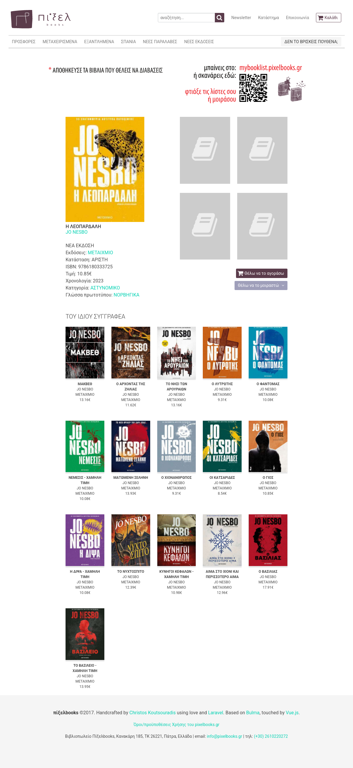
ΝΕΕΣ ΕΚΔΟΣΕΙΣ (199, 41)
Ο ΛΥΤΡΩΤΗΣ (222, 384)
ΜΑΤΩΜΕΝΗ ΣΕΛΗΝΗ (130, 478)
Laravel (215, 712)
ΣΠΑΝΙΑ (128, 41)
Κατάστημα (268, 17)
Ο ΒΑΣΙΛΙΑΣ (268, 572)
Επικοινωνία (297, 17)
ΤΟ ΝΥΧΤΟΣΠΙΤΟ (130, 572)
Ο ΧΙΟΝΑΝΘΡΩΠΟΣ (176, 478)
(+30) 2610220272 (271, 736)
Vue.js (292, 712)
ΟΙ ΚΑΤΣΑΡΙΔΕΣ (222, 478)
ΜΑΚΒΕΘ (85, 384)
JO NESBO (77, 232)
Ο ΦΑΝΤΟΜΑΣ (268, 384)
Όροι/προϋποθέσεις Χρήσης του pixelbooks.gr (177, 724)
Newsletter (241, 17)
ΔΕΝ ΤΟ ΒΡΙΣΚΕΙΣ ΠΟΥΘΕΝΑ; (311, 41)
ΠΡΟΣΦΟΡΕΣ (24, 41)
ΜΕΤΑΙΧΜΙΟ (100, 252)
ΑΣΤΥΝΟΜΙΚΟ (105, 288)
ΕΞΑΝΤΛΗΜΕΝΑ (99, 41)
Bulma (253, 712)
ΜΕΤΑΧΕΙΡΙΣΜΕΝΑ (60, 41)
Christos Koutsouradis (152, 712)
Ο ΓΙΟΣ (268, 478)
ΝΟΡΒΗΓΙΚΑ (126, 295)
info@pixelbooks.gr (224, 736)
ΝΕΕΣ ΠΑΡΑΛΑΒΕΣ (160, 41)
